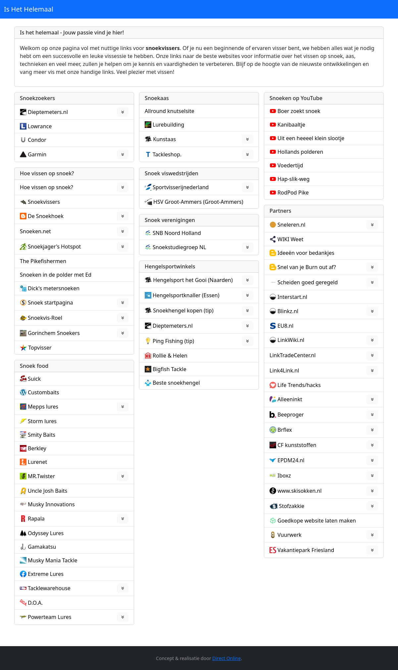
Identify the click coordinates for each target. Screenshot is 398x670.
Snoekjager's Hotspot (54, 246)
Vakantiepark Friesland (305, 550)
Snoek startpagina (50, 302)
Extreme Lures (46, 574)
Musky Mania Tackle (52, 560)
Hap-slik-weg (293, 179)
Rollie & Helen (170, 355)
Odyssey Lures (46, 533)
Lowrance (40, 126)
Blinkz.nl (287, 311)
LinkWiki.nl (290, 340)
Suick (34, 378)
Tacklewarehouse (49, 588)
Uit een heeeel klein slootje (310, 138)
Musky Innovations (51, 504)
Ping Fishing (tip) (173, 341)
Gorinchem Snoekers (54, 333)
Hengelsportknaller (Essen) (186, 295)
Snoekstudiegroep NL (179, 247)
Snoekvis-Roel (45, 317)
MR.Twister (41, 476)
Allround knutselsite (169, 111)
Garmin (37, 154)
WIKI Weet (290, 239)
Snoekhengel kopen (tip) (183, 310)
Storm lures (42, 421)
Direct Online (226, 658)
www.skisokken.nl (299, 490)
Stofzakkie (291, 506)
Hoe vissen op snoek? (46, 187)
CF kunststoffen (296, 445)
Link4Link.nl (284, 370)
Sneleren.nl (291, 224)
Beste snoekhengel (176, 382)
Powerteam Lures (49, 617)
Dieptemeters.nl (48, 112)
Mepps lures (43, 406)
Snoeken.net (35, 231)
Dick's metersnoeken (53, 288)
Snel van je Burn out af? (306, 267)
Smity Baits (41, 434)
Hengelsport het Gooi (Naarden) (192, 280)
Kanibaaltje (291, 124)
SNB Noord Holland (177, 233)
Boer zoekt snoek (298, 111)
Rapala (36, 518)
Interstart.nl (292, 297)
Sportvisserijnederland (181, 187)
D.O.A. (35, 602)
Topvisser (39, 347)
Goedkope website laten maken (316, 520)
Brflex (284, 429)
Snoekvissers (44, 201)
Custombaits (43, 392)
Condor (37, 139)
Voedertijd (290, 165)
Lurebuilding (168, 124)
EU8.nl (285, 325)
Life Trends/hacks (299, 385)
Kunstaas (164, 139)
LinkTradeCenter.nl (293, 355)
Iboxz (284, 475)
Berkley (37, 448)
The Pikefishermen (43, 261)
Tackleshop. (167, 154)
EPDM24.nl (290, 460)
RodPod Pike (293, 192)
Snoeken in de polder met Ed (55, 274)
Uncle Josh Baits (47, 490)
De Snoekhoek (46, 216)
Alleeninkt (289, 399)
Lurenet (37, 462)
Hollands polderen (300, 151)
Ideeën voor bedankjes (305, 252)
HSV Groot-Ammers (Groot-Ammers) (198, 201)
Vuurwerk (289, 534)
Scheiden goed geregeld (307, 282)
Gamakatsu (42, 546)
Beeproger (290, 414)
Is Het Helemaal (28, 9)
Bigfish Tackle (169, 369)
